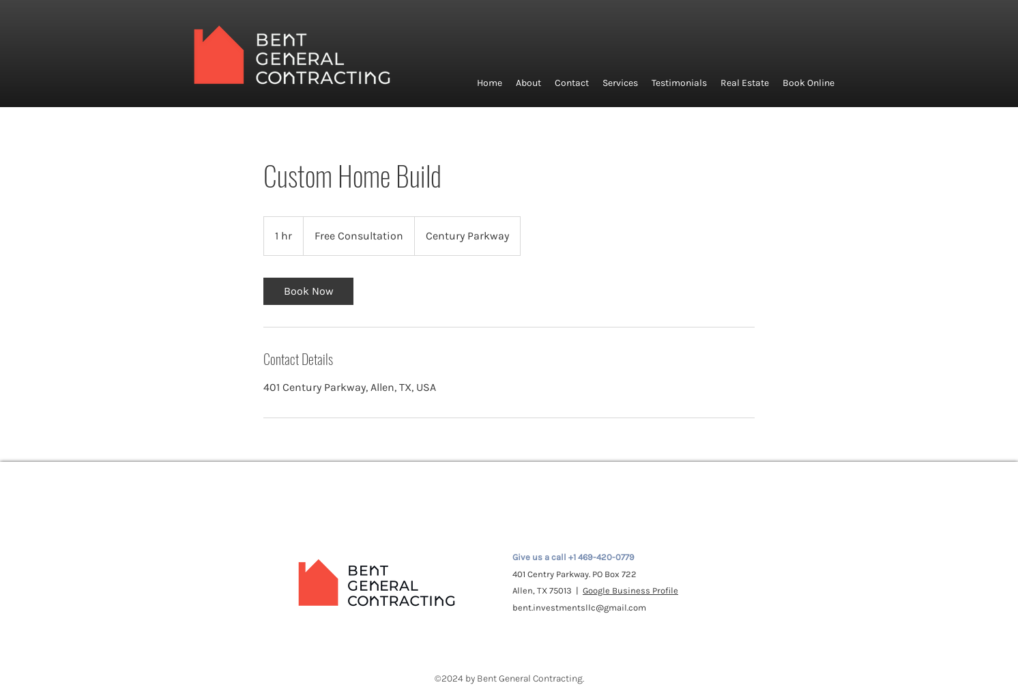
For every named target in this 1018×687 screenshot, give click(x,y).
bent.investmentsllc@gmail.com (579, 607)
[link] (308, 291)
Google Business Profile (630, 590)
